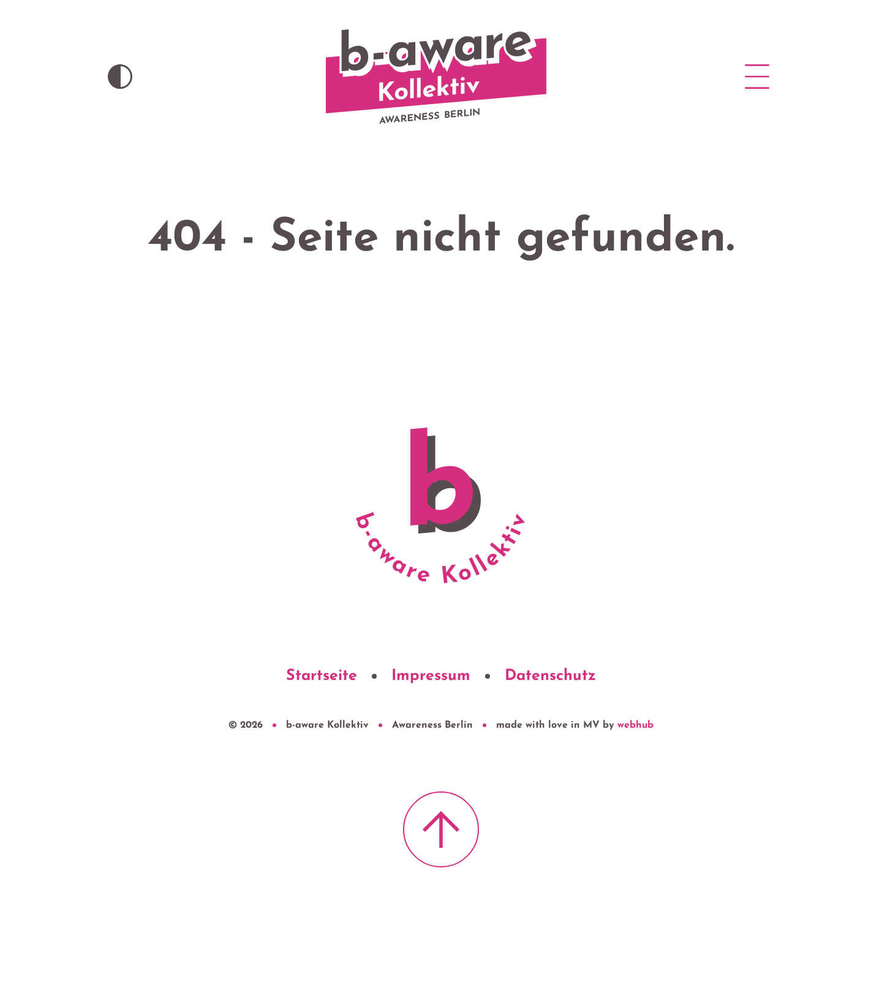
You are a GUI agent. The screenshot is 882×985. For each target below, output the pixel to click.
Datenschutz (550, 676)
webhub (635, 725)
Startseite (321, 676)
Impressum (430, 676)
